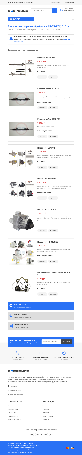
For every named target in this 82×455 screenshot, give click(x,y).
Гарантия (45, 413)
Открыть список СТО (21, 327)
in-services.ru (21, 443)
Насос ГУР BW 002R (46, 178)
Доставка (45, 409)
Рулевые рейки (13, 409)
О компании (46, 406)
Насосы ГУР (12, 413)
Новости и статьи (14, 419)
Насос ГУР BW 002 (46, 148)
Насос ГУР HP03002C (47, 242)
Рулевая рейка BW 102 (48, 57)
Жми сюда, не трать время (22, 307)
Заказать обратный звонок (22, 317)
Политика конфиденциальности (47, 430)
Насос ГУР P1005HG (46, 209)
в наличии (41, 71)
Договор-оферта (30, 430)
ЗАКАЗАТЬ (42, 77)
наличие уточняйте (45, 102)
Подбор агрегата (14, 406)
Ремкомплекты (13, 416)
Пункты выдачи (69, 2)
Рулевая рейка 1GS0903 (48, 119)
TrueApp (29, 452)
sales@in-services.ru (15, 395)
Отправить (67, 341)
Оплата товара (47, 416)
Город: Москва (55, 2)
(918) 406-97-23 (14, 390)
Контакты (45, 419)
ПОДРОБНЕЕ (53, 77)
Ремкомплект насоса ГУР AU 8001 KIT (53, 274)
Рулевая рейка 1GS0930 (48, 88)
